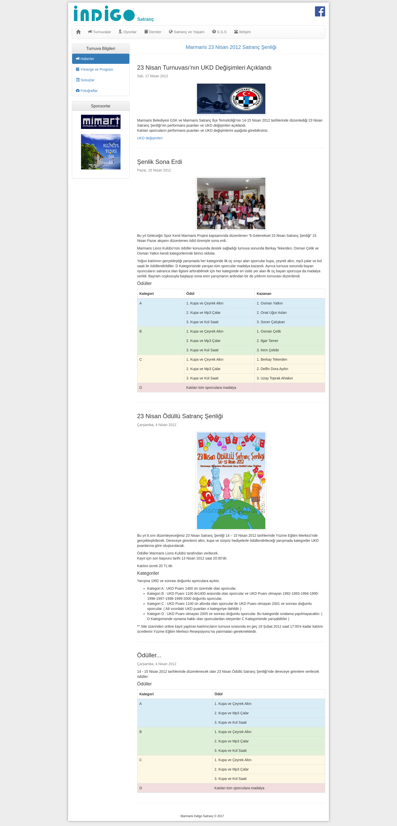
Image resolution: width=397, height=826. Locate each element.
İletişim (242, 32)
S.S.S (219, 32)
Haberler (85, 59)
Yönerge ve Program (94, 69)
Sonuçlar (85, 80)
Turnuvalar (99, 32)
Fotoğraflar (87, 91)
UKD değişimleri (150, 138)
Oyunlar (127, 32)
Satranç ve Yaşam (186, 32)
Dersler (153, 32)
